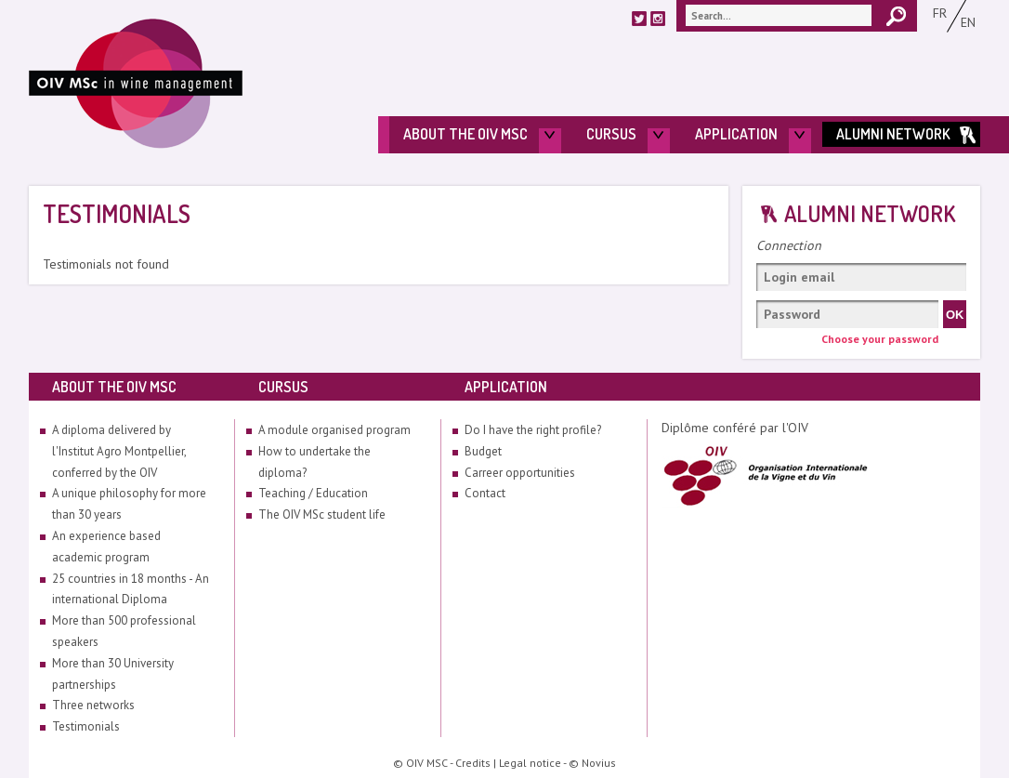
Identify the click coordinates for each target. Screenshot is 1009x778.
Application (736, 134)
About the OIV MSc (465, 134)
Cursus (611, 134)
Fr (940, 13)
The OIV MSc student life (322, 514)
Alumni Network (893, 134)
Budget (483, 451)
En (968, 22)
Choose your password (879, 339)
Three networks (93, 705)
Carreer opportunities (520, 473)
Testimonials (86, 726)
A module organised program (334, 430)
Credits (473, 763)
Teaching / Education (313, 493)
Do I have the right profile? (533, 430)
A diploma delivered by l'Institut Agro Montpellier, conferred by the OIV (119, 451)
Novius (599, 763)
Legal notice (530, 763)
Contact (485, 493)
